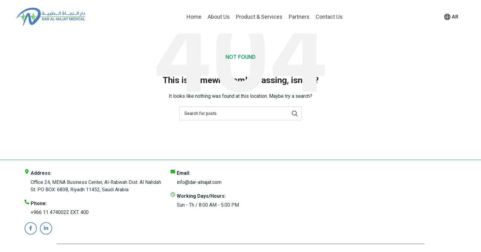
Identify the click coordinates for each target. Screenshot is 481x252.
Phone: (39, 203)
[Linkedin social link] (46, 228)
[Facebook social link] (31, 228)
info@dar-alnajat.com (199, 182)
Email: (183, 173)
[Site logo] (51, 16)
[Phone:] (27, 202)
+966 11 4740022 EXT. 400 (60, 212)
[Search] (240, 113)
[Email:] (173, 171)
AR (451, 17)
